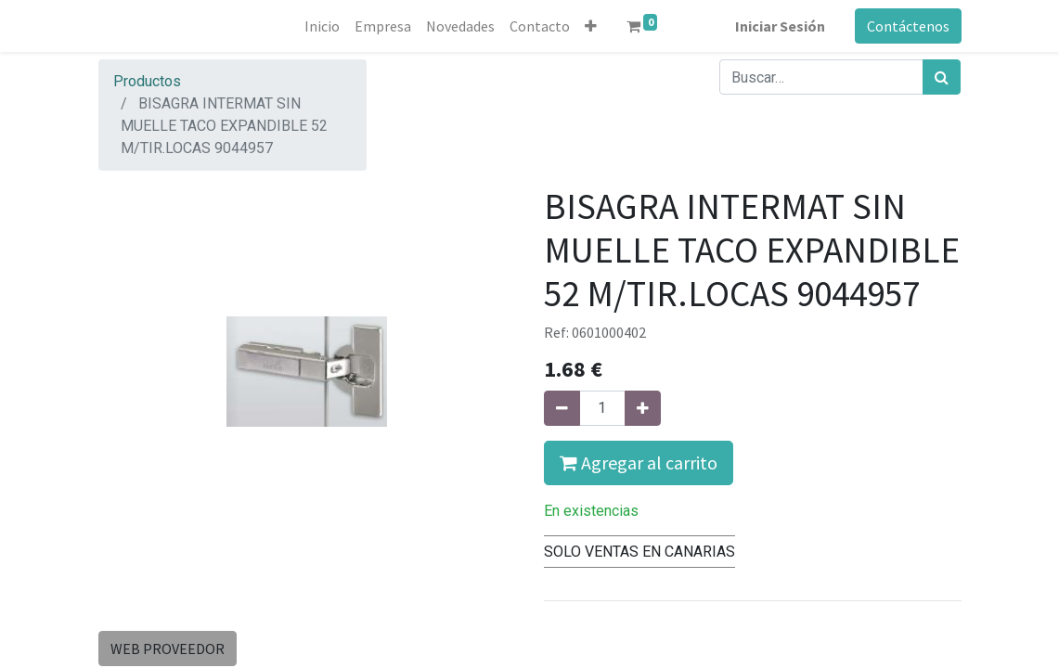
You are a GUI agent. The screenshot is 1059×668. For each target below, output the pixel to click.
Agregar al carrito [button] (638, 462)
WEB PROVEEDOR (167, 648)
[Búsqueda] (942, 77)
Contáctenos (908, 26)
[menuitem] (322, 26)
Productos (147, 81)
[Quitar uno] (562, 408)
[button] (590, 26)
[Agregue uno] (643, 408)
